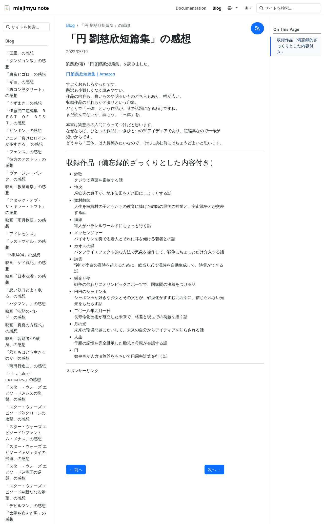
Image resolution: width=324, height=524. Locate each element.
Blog (70, 25)
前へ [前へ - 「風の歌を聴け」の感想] (76, 469)
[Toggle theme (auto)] (248, 8)
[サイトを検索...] (288, 8)
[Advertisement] (145, 413)
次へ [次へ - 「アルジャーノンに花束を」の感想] (214, 469)
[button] (233, 8)
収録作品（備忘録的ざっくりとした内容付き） (297, 46)
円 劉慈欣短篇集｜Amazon (90, 74)
